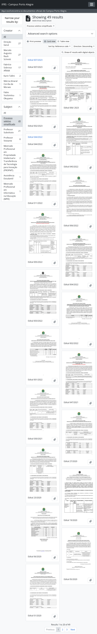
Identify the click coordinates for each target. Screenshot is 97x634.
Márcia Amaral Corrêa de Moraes (12, 84)
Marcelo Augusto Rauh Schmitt (12, 55)
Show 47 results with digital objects (78, 52)
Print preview (34, 41)
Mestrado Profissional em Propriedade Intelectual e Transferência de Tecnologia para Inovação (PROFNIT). (12, 158)
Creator (8, 30)
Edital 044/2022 (35, 137)
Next (73, 629)
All (5, 36)
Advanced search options (42, 33)
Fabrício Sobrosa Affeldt (12, 67)
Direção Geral (12, 43)
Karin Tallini (12, 76)
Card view (49, 41)
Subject (8, 106)
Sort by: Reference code (58, 46)
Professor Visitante (12, 139)
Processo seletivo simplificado (12, 121)
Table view (63, 41)
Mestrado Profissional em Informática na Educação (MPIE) (12, 191)
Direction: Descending (83, 46)
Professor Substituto (12, 131)
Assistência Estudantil (12, 177)
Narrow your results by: (12, 19)
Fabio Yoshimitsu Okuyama (12, 95)
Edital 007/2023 (35, 60)
